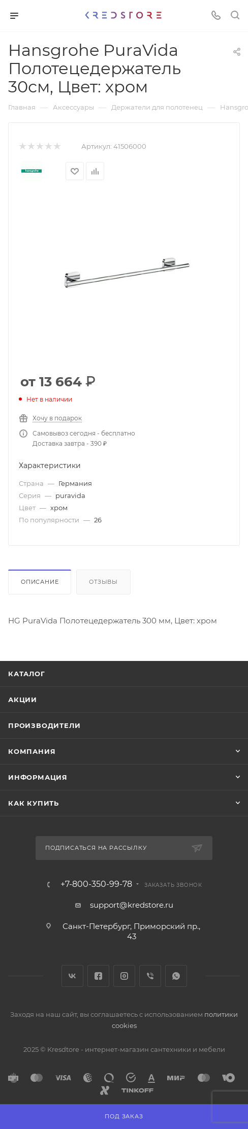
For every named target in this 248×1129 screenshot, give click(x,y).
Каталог (26, 674)
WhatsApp (176, 976)
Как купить (33, 803)
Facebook (98, 976)
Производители (44, 725)
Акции (22, 699)
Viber (150, 976)
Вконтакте (72, 976)
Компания (31, 751)
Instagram (124, 976)
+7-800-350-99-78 (96, 884)
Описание (39, 581)
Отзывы (103, 581)
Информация (38, 777)
